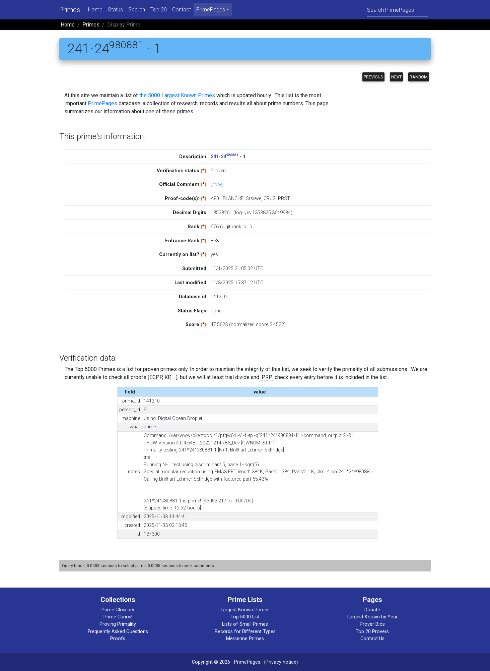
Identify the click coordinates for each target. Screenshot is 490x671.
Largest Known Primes (245, 610)
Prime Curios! (117, 617)
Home (95, 9)
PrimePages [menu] (210, 9)
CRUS (270, 198)
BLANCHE (233, 198)
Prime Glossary (117, 610)
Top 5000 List (245, 617)
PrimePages (102, 103)
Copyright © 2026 (211, 662)
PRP (267, 377)
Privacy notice (281, 662)
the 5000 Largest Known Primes (177, 95)
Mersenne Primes (245, 639)
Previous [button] (373, 76)
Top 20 (158, 9)
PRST (284, 198)
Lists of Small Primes (245, 624)
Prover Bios (372, 624)
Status (115, 9)
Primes (69, 10)
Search (136, 9)
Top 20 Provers (372, 631)
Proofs (117, 639)
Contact (181, 9)
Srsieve (253, 198)
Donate (372, 610)
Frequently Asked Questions (118, 631)
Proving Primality (117, 624)
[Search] (397, 9)
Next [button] (396, 76)
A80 (215, 198)
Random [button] (419, 76)
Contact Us (372, 639)
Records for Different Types (245, 631)
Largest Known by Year (372, 617)
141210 (219, 297)
